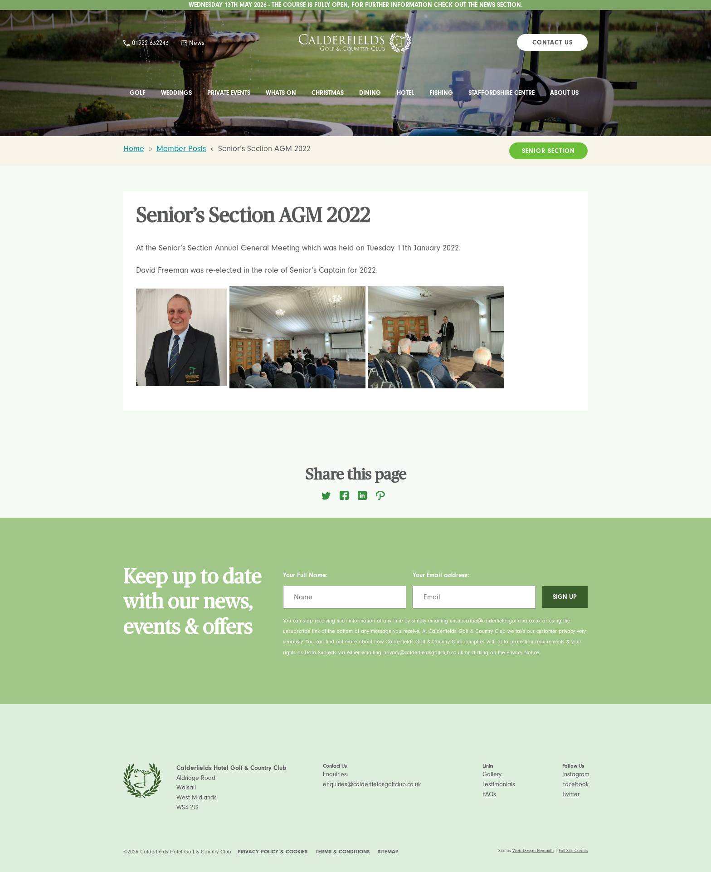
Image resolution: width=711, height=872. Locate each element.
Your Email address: (441, 575)
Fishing (441, 93)
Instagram (575, 774)
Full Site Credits (573, 850)
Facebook (575, 784)
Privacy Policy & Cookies (272, 851)
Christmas (328, 93)
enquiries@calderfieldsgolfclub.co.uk (372, 784)
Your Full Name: (305, 575)
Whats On (281, 93)
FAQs (489, 794)
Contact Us (552, 42)
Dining (370, 93)
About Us (564, 93)
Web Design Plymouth (533, 850)
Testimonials (498, 784)
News (197, 43)
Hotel (405, 93)
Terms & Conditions (343, 851)
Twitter (571, 794)
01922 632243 (150, 43)
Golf (138, 93)
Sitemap (388, 851)
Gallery (492, 774)
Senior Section (548, 151)
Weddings (176, 93)
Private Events (228, 93)
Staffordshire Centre (501, 93)
